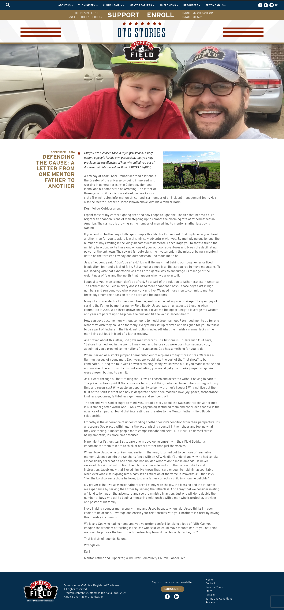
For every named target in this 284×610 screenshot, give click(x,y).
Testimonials (216, 5)
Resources (191, 5)
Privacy (210, 602)
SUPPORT (124, 15)
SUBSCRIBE (172, 589)
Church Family (114, 5)
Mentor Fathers (142, 5)
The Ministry (88, 5)
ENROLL (160, 15)
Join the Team (214, 587)
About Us (65, 5)
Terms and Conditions (219, 598)
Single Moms (168, 5)
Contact (210, 583)
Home (209, 579)
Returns (210, 594)
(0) (273, 5)
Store (209, 591)
